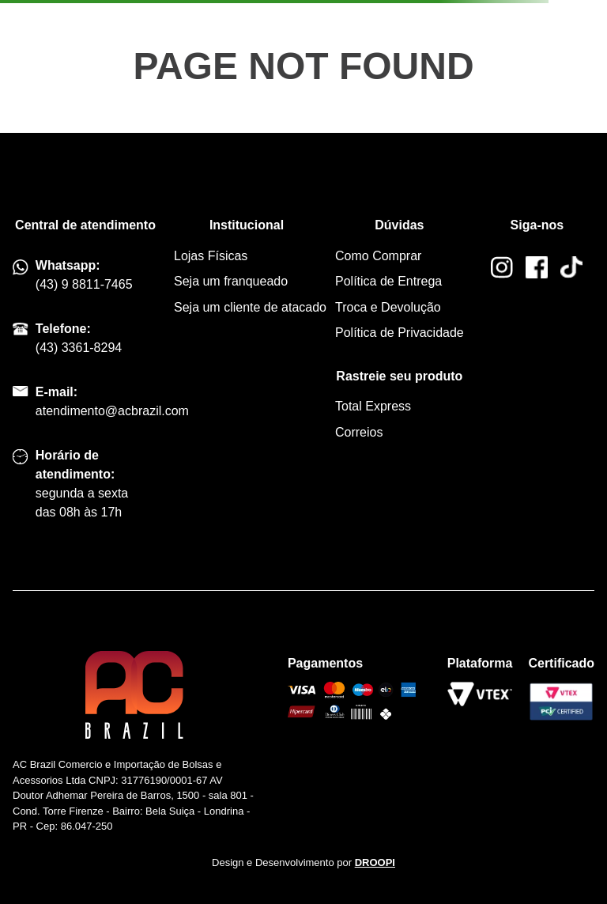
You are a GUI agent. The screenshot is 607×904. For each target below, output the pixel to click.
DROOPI (375, 862)
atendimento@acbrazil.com (112, 411)
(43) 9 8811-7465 (84, 284)
